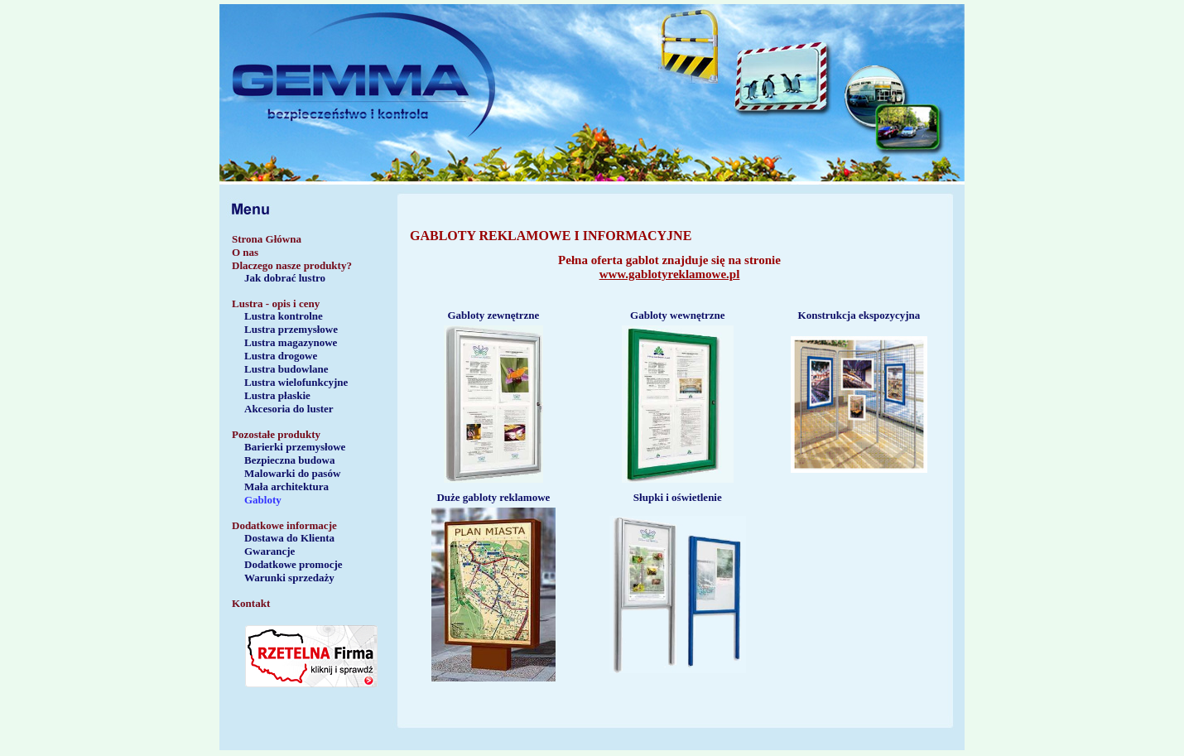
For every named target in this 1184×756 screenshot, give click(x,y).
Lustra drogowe (280, 355)
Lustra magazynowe (290, 342)
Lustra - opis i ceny (276, 303)
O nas (245, 252)
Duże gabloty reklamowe (493, 497)
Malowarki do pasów (292, 473)
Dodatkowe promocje (293, 564)
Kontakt (251, 603)
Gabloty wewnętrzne (677, 315)
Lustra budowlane (286, 369)
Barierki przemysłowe (294, 447)
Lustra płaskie (277, 395)
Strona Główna (266, 239)
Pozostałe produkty (276, 434)
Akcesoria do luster (289, 408)
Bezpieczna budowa (289, 460)
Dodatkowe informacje (284, 525)
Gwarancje (269, 551)
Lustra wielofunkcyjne (296, 382)
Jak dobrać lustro (284, 278)
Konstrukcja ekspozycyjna (859, 315)
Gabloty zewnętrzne (493, 315)
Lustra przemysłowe (291, 329)
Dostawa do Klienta (289, 538)
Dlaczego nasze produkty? (292, 265)
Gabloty (263, 500)
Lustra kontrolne (283, 316)
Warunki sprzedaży (289, 577)
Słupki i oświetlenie (677, 497)
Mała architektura (286, 486)
